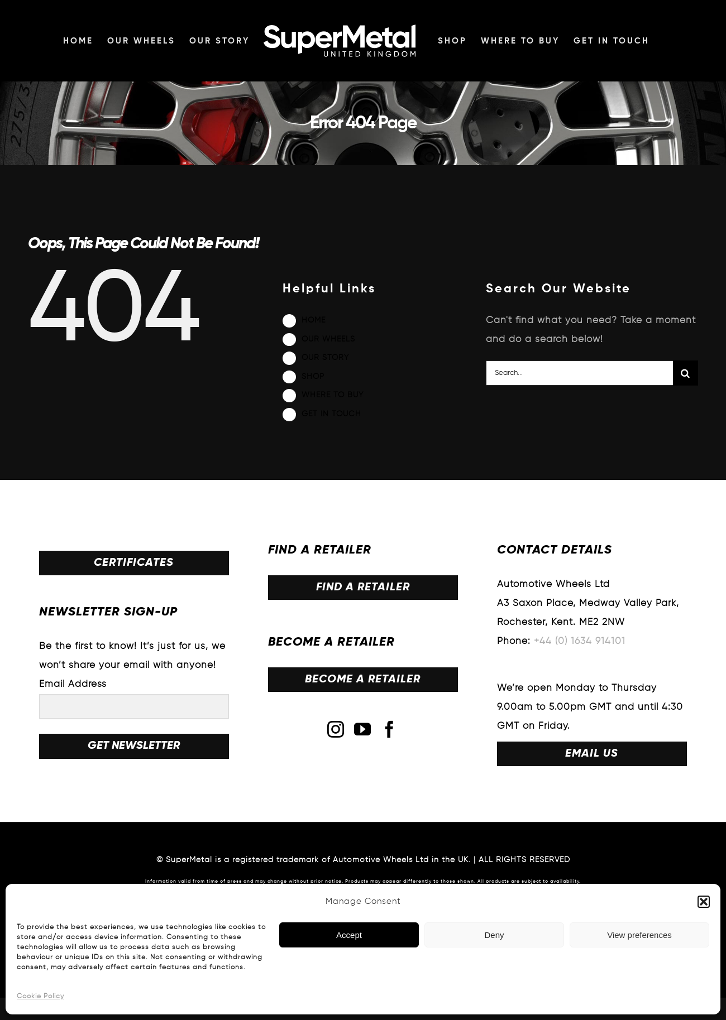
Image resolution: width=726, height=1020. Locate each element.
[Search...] (579, 373)
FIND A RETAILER (363, 587)
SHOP (313, 377)
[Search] (685, 373)
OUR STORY (325, 358)
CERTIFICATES (134, 563)
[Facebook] (389, 729)
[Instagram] (336, 729)
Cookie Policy (40, 996)
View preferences (639, 935)
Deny (494, 935)
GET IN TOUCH (331, 414)
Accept (349, 935)
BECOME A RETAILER (363, 679)
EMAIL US (591, 753)
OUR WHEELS (328, 339)
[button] (703, 901)
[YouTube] (362, 729)
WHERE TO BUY (333, 395)
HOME (314, 320)
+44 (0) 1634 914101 (579, 641)
